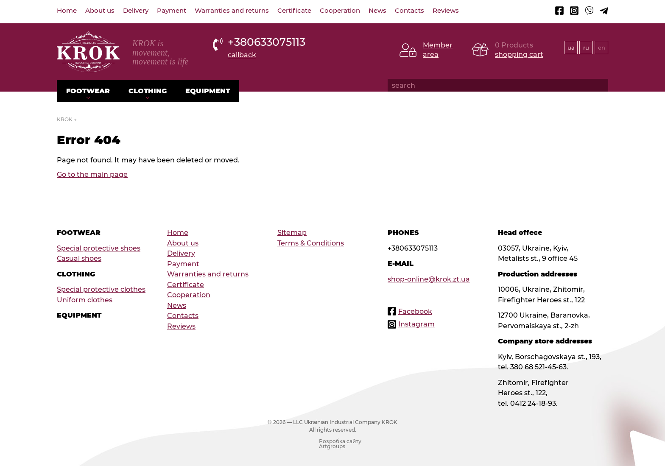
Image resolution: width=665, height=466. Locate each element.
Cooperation (340, 10)
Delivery (135, 10)
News (377, 10)
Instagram (416, 324)
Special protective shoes (98, 248)
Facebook (415, 311)
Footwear (88, 91)
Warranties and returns (232, 10)
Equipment (207, 91)
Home (67, 10)
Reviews (446, 10)
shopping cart (519, 54)
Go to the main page (92, 174)
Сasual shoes (79, 258)
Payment (171, 10)
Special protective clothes (101, 289)
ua (571, 47)
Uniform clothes (84, 300)
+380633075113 (266, 42)
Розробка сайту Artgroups (340, 444)
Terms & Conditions (310, 243)
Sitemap (292, 232)
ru (586, 47)
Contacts (409, 10)
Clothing (148, 91)
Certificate (294, 10)
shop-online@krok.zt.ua (429, 279)
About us (100, 10)
